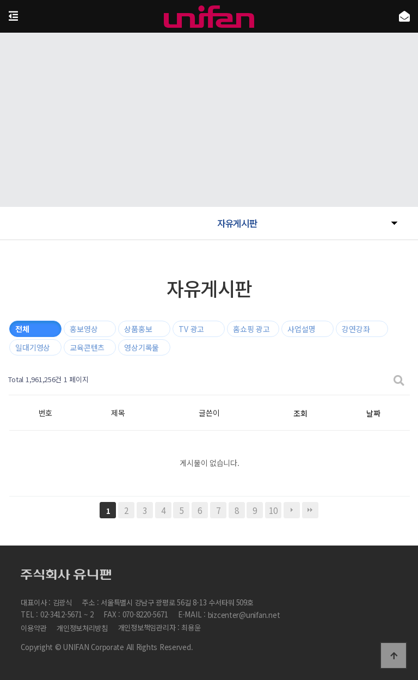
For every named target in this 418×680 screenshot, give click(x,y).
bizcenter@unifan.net (244, 615)
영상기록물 (141, 347)
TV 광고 (191, 328)
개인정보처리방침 (82, 628)
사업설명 (301, 328)
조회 (300, 413)
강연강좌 (356, 328)
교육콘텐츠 (87, 347)
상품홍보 (138, 328)
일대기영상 (32, 347)
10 (273, 510)
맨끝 (310, 510)
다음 (292, 510)
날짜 (373, 413)
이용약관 (33, 628)
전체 (22, 328)
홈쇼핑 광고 (251, 328)
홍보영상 (83, 328)
